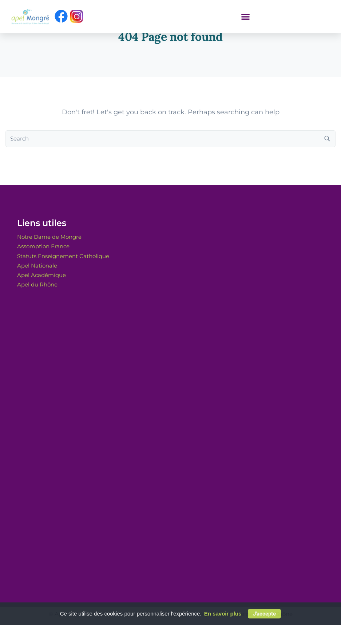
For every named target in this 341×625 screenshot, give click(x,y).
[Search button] (327, 138)
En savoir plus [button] (223, 613)
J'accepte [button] (264, 613)
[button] (245, 16)
